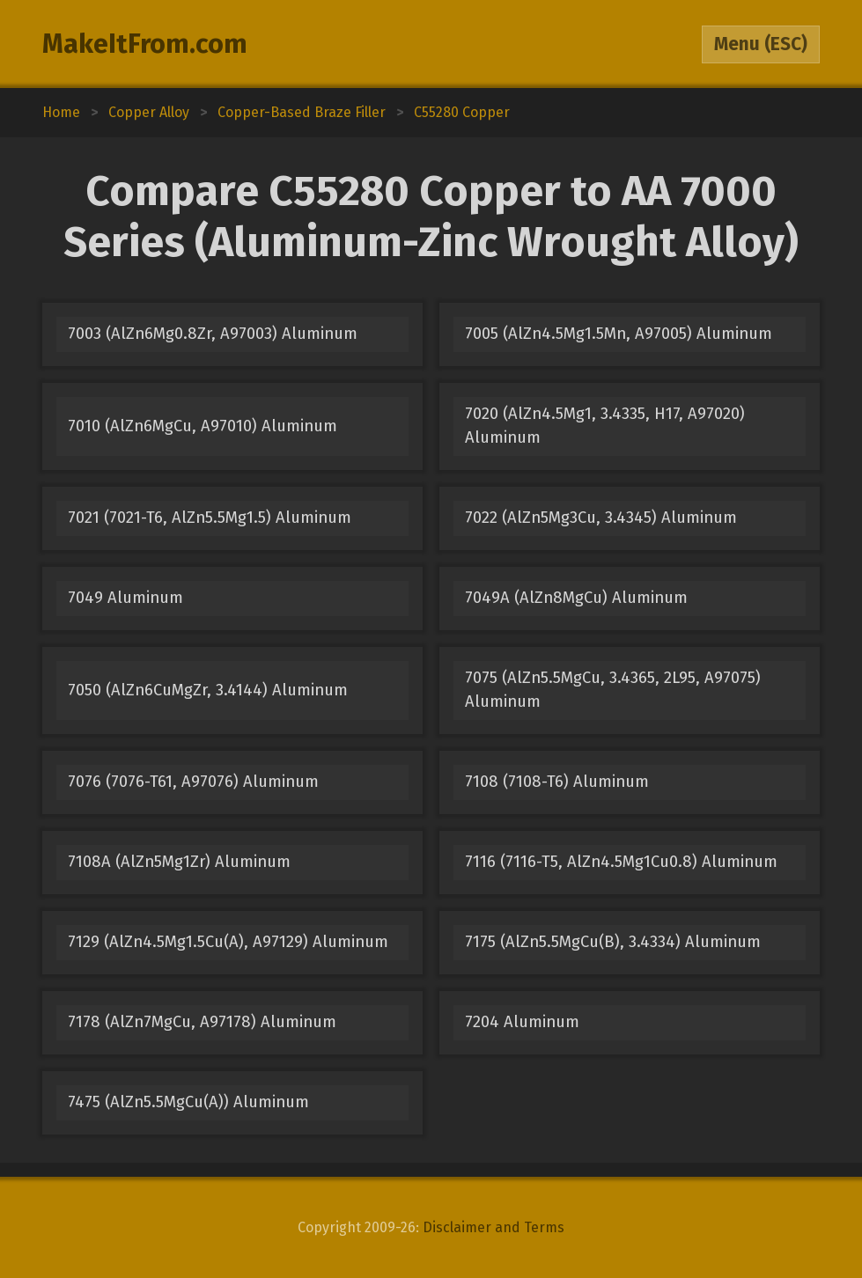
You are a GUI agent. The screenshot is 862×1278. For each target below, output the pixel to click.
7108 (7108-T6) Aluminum (557, 781)
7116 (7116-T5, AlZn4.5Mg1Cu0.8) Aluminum (621, 861)
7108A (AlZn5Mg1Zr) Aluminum (179, 861)
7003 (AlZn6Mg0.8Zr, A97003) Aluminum (212, 333)
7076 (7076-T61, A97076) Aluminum (193, 781)
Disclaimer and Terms (493, 1227)
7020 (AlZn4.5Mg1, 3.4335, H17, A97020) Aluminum (605, 425)
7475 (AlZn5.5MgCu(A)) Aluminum (188, 1102)
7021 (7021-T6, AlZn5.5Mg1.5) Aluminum (209, 517)
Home (61, 112)
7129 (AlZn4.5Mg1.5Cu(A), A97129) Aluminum (228, 941)
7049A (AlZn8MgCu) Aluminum (576, 597)
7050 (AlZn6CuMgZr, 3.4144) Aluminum (208, 690)
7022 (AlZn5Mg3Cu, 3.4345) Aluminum (601, 517)
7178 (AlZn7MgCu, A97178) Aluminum (202, 1022)
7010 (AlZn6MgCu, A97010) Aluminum (202, 426)
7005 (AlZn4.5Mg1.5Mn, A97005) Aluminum (618, 333)
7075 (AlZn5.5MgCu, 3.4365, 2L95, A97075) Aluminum (613, 689)
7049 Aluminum (125, 597)
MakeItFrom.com (144, 44)
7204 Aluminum (522, 1022)
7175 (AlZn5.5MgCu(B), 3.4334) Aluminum (613, 941)
